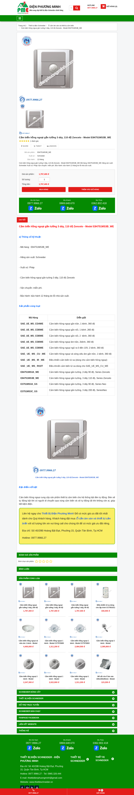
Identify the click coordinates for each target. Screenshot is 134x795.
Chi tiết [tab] (22, 220)
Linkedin (52, 146)
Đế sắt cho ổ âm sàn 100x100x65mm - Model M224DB (105, 679)
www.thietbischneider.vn (41, 782)
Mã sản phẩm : (29, 152)
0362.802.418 (99, 203)
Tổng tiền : (26, 184)
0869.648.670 (67, 203)
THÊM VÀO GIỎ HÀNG (90, 189)
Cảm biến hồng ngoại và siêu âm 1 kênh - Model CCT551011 (28, 643)
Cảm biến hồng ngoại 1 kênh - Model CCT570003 (79, 642)
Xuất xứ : (32, 156)
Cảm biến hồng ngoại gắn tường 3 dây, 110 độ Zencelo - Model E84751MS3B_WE (67, 477)
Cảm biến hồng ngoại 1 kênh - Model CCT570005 (54, 642)
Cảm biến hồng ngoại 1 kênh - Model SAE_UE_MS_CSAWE (80, 679)
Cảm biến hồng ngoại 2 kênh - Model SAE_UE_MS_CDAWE (28, 679)
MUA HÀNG (43, 189)
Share (24, 146)
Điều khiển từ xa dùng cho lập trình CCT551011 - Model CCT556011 (105, 607)
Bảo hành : (31, 159)
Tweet (38, 146)
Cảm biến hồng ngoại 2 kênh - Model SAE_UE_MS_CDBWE (105, 643)
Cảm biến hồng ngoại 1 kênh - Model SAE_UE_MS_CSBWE (54, 679)
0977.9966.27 (35, 203)
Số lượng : (26, 179)
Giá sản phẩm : (28, 174)
